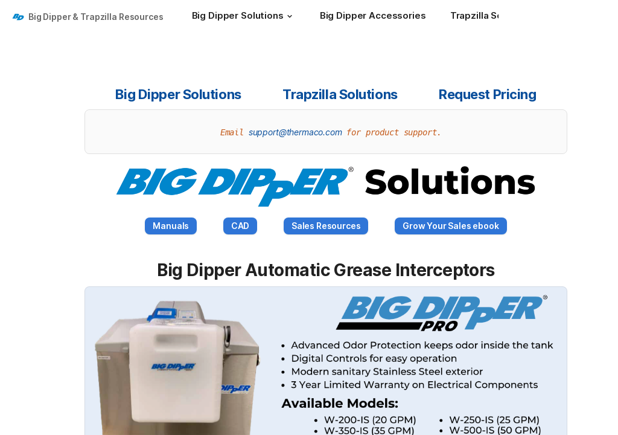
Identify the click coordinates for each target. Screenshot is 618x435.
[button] (290, 16)
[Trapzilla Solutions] (498, 17)
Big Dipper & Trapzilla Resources (96, 16)
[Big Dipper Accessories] (373, 17)
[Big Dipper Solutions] (244, 17)
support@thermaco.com (295, 132)
